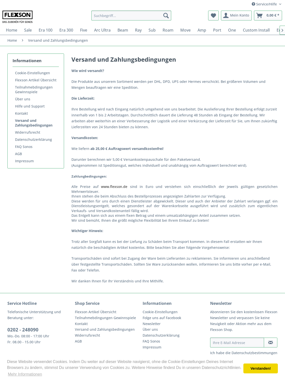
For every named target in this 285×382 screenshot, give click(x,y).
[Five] (84, 30)
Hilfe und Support (30, 106)
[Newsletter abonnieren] (270, 342)
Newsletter (152, 323)
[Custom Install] (256, 30)
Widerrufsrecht (27, 132)
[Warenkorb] (268, 15)
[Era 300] (66, 30)
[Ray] (138, 30)
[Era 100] (45, 30)
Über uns (22, 99)
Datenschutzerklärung (33, 139)
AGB (18, 153)
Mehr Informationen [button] (25, 374)
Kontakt (21, 113)
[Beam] (123, 30)
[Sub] (152, 30)
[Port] (217, 30)
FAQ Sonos (24, 146)
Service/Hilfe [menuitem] (265, 4)
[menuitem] (131, 15)
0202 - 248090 (22, 330)
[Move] (185, 30)
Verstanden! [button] (261, 368)
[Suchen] (166, 15)
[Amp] (202, 30)
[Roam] (168, 30)
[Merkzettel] (213, 15)
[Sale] (28, 30)
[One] (232, 30)
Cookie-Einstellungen (32, 73)
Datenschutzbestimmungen (254, 352)
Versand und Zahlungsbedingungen (33, 122)
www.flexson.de (114, 186)
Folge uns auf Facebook (162, 317)
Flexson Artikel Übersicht (35, 80)
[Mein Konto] (236, 15)
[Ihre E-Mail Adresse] (237, 342)
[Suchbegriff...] (131, 15)
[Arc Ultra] (102, 30)
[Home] (11, 30)
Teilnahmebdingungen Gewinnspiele (34, 89)
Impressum (24, 161)
